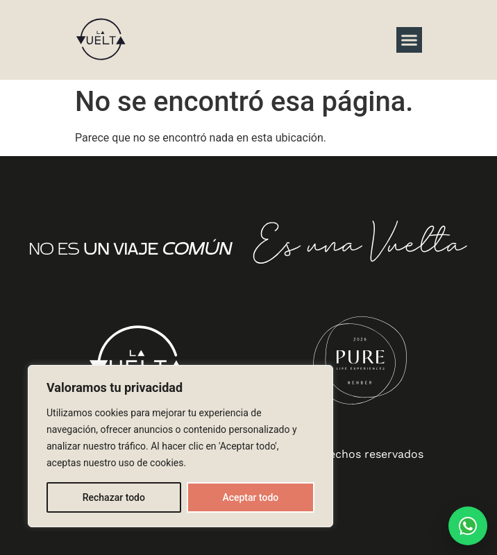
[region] (180, 446)
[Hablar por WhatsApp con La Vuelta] (467, 525)
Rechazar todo (114, 497)
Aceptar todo (250, 497)
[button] (409, 40)
